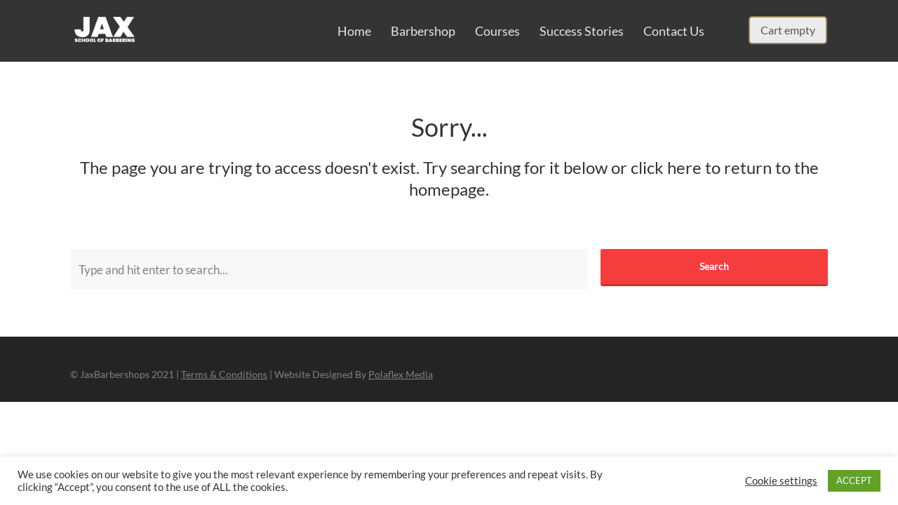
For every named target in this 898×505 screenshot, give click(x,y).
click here (666, 167)
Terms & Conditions (224, 374)
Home (354, 31)
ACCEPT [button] (854, 480)
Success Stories (582, 31)
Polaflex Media (400, 374)
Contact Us (673, 31)
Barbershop (423, 31)
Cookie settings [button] (781, 481)
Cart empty (787, 29)
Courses (497, 31)
